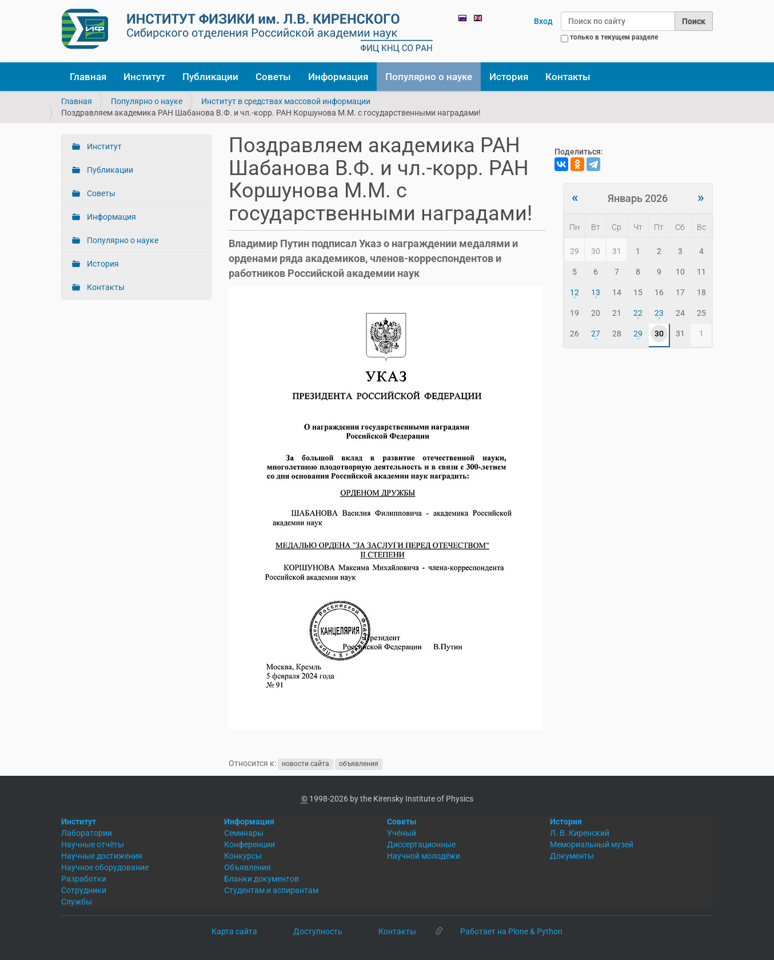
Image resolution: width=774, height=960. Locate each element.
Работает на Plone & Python (511, 931)
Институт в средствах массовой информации (285, 101)
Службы (76, 901)
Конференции (249, 844)
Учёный (401, 833)
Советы (273, 76)
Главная (88, 76)
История (508, 76)
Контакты (568, 76)
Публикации (210, 76)
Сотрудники (83, 890)
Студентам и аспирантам (271, 890)
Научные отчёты (92, 844)
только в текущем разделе (614, 37)
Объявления (247, 867)
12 (574, 292)
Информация (338, 76)
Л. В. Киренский (579, 833)
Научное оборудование (105, 867)
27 (595, 333)
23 (659, 313)
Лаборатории (86, 833)
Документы (572, 855)
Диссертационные (421, 844)
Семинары (244, 833)
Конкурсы (243, 855)
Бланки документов (261, 878)
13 (595, 292)
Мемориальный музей (591, 844)
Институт (144, 76)
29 (638, 333)
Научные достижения (101, 855)
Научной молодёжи (423, 855)
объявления (358, 764)
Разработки (83, 878)
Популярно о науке (428, 76)
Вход (543, 21)
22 (638, 313)
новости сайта (305, 764)
